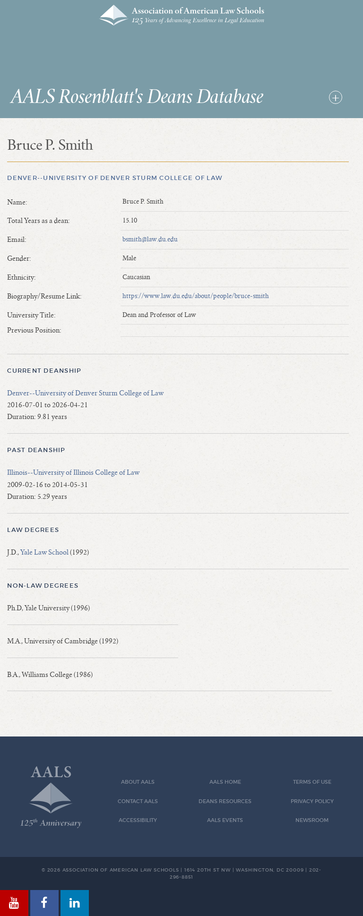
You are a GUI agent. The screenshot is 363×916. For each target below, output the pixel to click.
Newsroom (311, 820)
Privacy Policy (312, 801)
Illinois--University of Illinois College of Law (73, 472)
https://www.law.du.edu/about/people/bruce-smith (195, 296)
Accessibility (138, 820)
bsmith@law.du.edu (150, 239)
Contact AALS (138, 801)
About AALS (138, 782)
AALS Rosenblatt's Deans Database (137, 97)
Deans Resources (225, 801)
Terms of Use (312, 782)
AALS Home (225, 782)
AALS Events (225, 820)
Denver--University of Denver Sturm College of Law (114, 177)
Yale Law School (44, 552)
